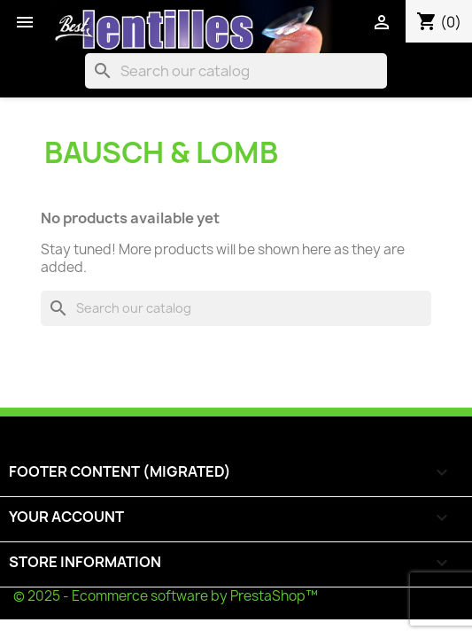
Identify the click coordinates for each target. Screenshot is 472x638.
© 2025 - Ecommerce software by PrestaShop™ (165, 596)
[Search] (236, 71)
